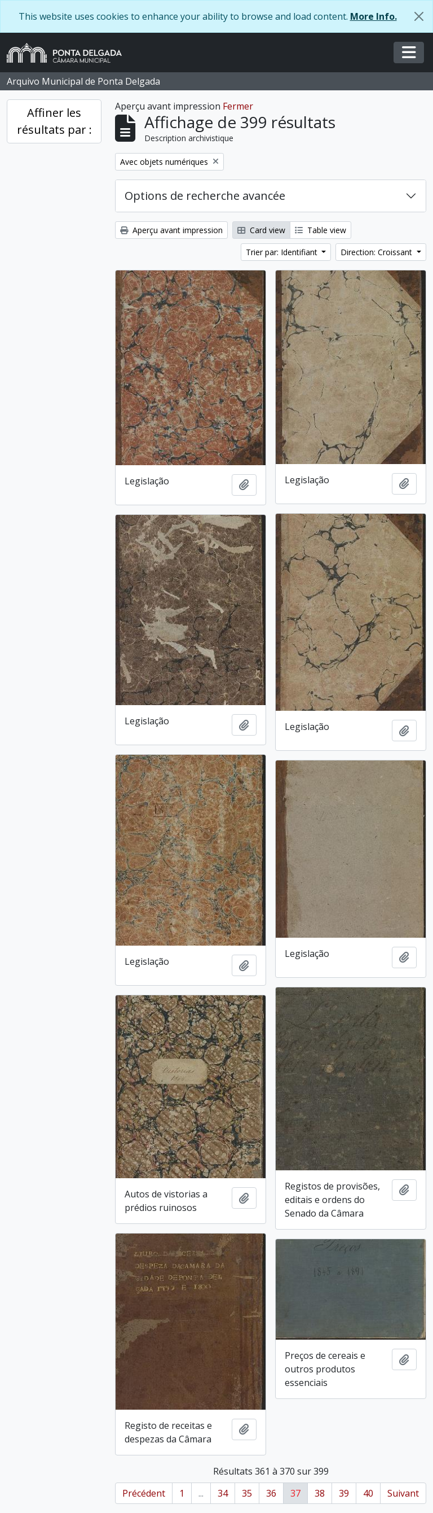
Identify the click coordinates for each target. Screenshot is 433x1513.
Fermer (238, 106)
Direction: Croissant (377, 252)
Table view (320, 230)
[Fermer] (418, 16)
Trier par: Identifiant (283, 252)
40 (368, 1493)
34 (223, 1493)
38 (320, 1493)
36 (271, 1493)
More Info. (373, 16)
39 (344, 1493)
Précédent (143, 1493)
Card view (261, 230)
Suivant (403, 1493)
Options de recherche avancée (205, 195)
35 (247, 1493)
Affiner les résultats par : (54, 121)
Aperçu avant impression (171, 230)
